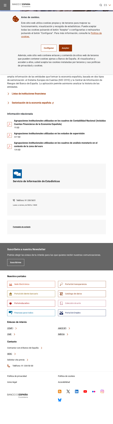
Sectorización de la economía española (33, 102)
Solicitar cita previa (17, 360)
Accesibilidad (64, 382)
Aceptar (65, 48)
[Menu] (5, 5)
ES (107, 5)
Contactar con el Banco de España (25, 348)
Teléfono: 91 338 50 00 (20, 365)
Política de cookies (66, 376)
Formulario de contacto (21, 227)
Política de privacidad (17, 376)
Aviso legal (12, 382)
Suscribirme (15, 262)
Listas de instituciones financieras (29, 93)
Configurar (49, 48)
